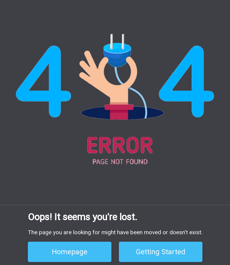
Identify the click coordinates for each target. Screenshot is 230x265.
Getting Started (160, 252)
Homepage (69, 252)
